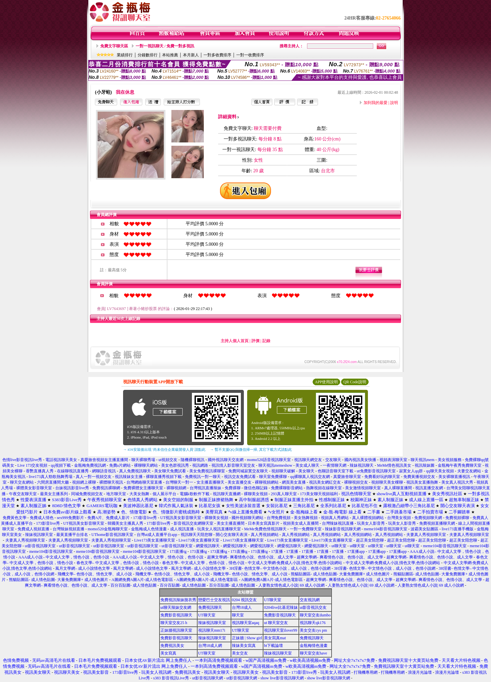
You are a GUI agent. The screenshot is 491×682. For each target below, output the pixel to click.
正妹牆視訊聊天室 (176, 630)
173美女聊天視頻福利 (319, 494)
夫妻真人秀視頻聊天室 (426, 534)
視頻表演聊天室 (393, 459)
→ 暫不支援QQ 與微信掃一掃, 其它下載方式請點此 (251, 449)
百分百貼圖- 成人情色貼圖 (133, 585)
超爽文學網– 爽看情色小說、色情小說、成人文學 (250, 557)
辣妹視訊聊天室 (39, 534)
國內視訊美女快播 (360, 459)
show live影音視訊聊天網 (281, 678)
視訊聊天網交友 (308, 459)
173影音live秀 (145, 517)
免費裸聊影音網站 (287, 488)
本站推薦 (170, 55)
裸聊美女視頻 (256, 494)
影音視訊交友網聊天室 (193, 523)
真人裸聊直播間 (398, 488)
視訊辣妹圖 (424, 465)
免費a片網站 (120, 465)
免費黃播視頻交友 (419, 476)
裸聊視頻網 (176, 488)
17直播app (356, 551)
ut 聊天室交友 (276, 622)
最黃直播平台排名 (72, 534)
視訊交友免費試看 (240, 476)
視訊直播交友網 (429, 488)
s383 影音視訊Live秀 (171, 678)
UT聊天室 (272, 600)
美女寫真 (168, 653)
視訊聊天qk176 (313, 622)
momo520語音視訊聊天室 (269, 459)
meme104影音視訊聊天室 (385, 529)
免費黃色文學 (14, 517)
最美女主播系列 (54, 494)
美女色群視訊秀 (175, 465)
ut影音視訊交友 (313, 607)
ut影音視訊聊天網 (207, 678)
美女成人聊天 (307, 465)
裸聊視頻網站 (267, 482)
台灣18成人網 (210, 645)
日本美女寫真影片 (264, 523)
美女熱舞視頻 (306, 517)
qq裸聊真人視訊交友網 (310, 476)
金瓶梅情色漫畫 (314, 645)
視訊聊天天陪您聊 (196, 534)
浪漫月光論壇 (420, 672)
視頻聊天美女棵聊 (387, 482)
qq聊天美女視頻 (440, 471)
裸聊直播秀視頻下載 (164, 476)
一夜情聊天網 (334, 465)
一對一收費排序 (250, 55)
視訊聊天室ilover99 (280, 630)
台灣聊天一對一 (179, 482)
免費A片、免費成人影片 (108, 517)
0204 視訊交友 (244, 600)
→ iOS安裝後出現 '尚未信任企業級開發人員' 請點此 (164, 449)
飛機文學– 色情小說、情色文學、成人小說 (95, 574)
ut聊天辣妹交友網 (175, 607)
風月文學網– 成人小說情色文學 (82, 568)
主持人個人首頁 (234, 341)
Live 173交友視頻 (33, 465)
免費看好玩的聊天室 (382, 476)
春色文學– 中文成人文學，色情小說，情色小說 (117, 562)
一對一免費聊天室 (306, 529)
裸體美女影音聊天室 (34, 488)
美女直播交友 (239, 482)
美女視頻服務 (450, 459)
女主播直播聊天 (210, 482)
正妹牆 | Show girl (247, 638)
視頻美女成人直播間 (301, 523)
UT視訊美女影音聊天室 (180, 517)
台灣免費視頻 (278, 517)
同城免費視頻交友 (87, 494)
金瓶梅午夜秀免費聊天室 (459, 465)
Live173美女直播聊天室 (154, 540)
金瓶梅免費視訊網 (90, 465)
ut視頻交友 (167, 459)
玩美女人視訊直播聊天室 (219, 529)
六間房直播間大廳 (53, 482)
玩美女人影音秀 (371, 523)
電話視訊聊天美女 (61, 459)
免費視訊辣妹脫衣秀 (178, 600)
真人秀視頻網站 (265, 534)
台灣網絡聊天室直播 (144, 482)
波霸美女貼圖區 (424, 529)
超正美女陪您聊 (370, 540)
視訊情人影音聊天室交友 (233, 465)
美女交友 (240, 653)
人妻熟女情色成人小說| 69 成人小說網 (291, 585)
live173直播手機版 (457, 529)
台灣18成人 (242, 607)
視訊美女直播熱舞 (422, 482)
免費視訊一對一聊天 (203, 476)
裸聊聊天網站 (146, 465)
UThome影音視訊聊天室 (112, 534)
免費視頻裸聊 (457, 517)
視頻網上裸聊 (84, 482)
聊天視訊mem (422, 459)
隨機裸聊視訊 (192, 459)
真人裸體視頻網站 (368, 517)
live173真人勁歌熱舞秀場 (50, 476)
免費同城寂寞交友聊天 (248, 471)
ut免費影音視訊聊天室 (376, 471)
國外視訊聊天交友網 (226, 459)
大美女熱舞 (139, 494)
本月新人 (191, 55)
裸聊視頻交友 (356, 482)
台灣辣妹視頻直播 (68, 529)
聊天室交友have (313, 653)
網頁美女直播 (294, 482)
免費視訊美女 (172, 645)
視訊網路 (200, 465)
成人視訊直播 (182, 529)
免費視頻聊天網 (428, 517)
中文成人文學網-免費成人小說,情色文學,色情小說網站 (295, 562)
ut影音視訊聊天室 (40, 546)
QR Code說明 (354, 382)
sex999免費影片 (70, 517)
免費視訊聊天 (210, 607)
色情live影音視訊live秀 (22, 459)
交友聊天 (333, 459)
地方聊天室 (116, 494)
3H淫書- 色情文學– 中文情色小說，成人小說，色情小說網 (280, 568)
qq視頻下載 (61, 465)
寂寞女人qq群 (411, 471)
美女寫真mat (275, 638)
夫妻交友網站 (469, 471)
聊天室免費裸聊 (273, 476)
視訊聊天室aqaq (245, 622)
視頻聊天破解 (283, 471)
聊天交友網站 (22, 482)
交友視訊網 (310, 600)
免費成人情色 (42, 517)
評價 (255, 341)
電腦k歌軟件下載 (194, 494)
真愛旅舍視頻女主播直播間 (104, 459)
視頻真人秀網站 (335, 517)
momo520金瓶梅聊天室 (108, 529)
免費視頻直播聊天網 (437, 523)
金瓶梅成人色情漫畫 (149, 529)
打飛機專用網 (366, 672)
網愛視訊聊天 (208, 546)
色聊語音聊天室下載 (335, 471)
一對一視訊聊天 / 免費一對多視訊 (165, 46)
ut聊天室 (339, 546)
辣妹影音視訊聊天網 (343, 529)
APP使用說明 (326, 382)
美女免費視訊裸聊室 (207, 471)
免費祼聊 (233, 488)
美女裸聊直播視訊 (454, 476)
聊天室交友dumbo (315, 615)
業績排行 (125, 55)
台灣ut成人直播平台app (157, 534)
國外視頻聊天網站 (247, 517)
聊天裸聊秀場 (143, 459)
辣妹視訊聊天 (362, 465)
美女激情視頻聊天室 (363, 488)
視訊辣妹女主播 (129, 476)
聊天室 (238, 615)
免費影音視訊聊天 (176, 615)
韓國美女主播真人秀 (125, 523)
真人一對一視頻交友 (94, 476)
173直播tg (177, 551)
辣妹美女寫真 (244, 645)
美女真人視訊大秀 (457, 482)
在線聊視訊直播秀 (73, 471)
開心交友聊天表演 (231, 534)
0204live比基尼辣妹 (281, 607)
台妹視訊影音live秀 (72, 488)
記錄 (266, 341)
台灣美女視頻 (399, 517)
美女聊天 (306, 471)
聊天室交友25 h (173, 622)
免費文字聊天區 (114, 46)
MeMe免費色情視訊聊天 (265, 529)
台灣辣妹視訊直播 (338, 523)
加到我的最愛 (375, 102)
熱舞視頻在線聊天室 (324, 488)
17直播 (277, 551)
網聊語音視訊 (104, 471)
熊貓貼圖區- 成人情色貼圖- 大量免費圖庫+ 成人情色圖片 (340, 574)
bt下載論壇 (273, 645)
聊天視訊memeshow (275, 465)
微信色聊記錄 (256, 488)
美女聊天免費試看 (170, 471)
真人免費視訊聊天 (135, 471)
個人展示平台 (164, 494)
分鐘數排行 (147, 55)
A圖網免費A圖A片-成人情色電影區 (142, 579)
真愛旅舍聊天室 (347, 476)
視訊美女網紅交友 (325, 482)
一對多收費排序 (217, 55)
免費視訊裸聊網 (106, 488)
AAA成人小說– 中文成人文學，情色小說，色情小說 (64, 557)
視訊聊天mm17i (211, 630)
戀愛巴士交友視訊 (214, 600)
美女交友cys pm (313, 630)
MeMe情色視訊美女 (394, 465)
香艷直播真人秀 (40, 471)
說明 (394, 102)
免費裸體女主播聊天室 (143, 488)
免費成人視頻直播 (33, 529)
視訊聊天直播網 (227, 494)
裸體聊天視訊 (111, 482)
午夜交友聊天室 (23, 494)
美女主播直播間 (231, 523)
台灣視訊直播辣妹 (205, 488)
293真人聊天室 (284, 494)
